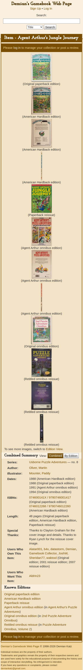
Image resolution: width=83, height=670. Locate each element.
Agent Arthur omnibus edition (24, 607)
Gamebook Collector (43, 553)
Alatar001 (35, 549)
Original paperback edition (21, 594)
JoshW (62, 553)
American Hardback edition (22, 598)
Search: (41, 15)
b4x (46, 549)
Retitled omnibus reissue (21, 624)
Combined (55, 455)
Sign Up (35, 8)
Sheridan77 (37, 557)
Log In (48, 8)
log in (17, 47)
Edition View (54, 449)
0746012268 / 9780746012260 (49, 506)
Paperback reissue (16, 603)
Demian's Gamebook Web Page (41, 4)
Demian (71, 549)
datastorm (57, 549)
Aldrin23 (34, 576)
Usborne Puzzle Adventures (48, 462)
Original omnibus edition (21, 616)
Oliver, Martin (38, 467)
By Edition (71, 455)
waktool (51, 557)
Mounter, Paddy (39, 473)
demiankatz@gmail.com (13, 668)
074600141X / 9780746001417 (50, 497)
